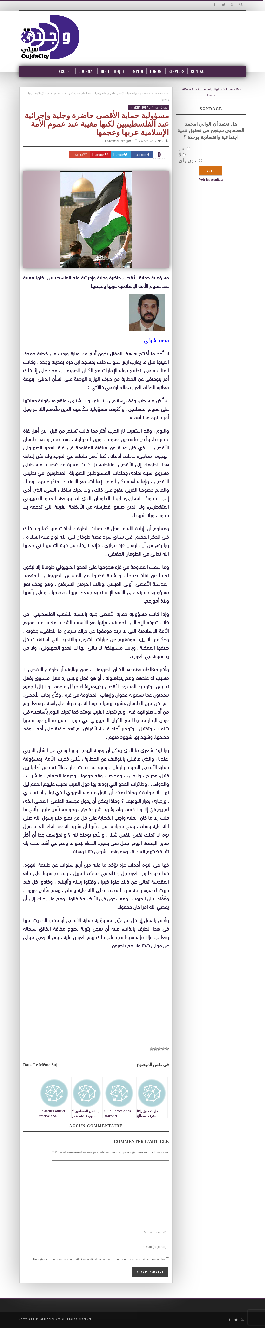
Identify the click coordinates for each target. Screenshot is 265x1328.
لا (180, 154)
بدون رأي (188, 160)
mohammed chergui (117, 141)
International (161, 93)
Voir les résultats (211, 179)
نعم (182, 148)
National (160, 107)
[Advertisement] (96, 998)
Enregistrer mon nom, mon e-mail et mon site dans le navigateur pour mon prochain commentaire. (98, 1259)
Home (147, 93)
